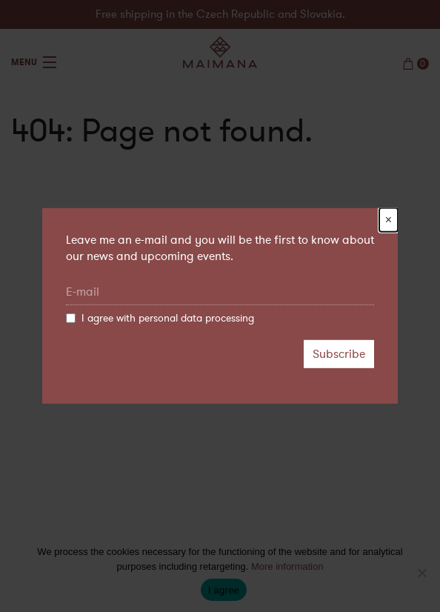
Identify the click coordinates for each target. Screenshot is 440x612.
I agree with (160, 318)
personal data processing (196, 318)
